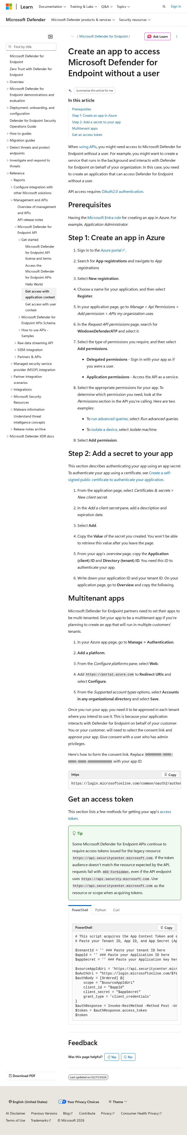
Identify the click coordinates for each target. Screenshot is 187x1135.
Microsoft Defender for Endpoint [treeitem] (27, 59)
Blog (66, 1113)
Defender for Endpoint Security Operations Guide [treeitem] (33, 123)
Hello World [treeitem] (34, 284)
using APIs (88, 146)
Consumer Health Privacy (140, 1113)
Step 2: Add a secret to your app (96, 122)
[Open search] (164, 6)
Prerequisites (81, 109)
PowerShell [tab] (80, 910)
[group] (124, 783)
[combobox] (31, 47)
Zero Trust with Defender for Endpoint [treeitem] (31, 71)
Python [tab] (100, 910)
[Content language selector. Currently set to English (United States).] (28, 1102)
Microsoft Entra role (104, 217)
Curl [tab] (116, 910)
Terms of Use (15, 1120)
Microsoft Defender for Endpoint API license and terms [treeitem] (39, 252)
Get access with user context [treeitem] (40, 307)
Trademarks (39, 1120)
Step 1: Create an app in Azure (94, 115)
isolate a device (104, 429)
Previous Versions (44, 1113)
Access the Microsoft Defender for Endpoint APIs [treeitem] (39, 271)
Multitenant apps (85, 128)
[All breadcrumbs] (72, 36)
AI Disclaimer (15, 1113)
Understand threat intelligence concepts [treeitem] (29, 419)
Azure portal (111, 250)
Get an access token (87, 134)
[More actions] (177, 36)
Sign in (176, 6)
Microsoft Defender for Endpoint (103, 36)
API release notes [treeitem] (30, 219)
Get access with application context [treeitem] (40, 294)
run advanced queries (109, 418)
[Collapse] (50, 36)
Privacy (106, 1113)
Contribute (87, 1113)
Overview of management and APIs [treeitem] (37, 209)
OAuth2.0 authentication (122, 191)
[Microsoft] (9, 6)
